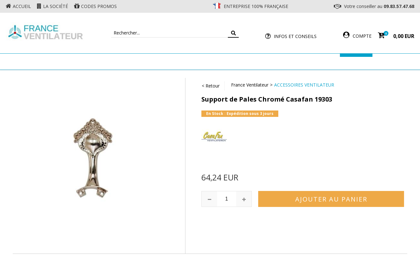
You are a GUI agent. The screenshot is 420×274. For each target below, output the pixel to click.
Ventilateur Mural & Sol (154, 61)
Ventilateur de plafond (83, 61)
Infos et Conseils (295, 36)
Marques (356, 61)
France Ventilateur (249, 85)
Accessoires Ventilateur (305, 61)
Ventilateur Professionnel (230, 61)
